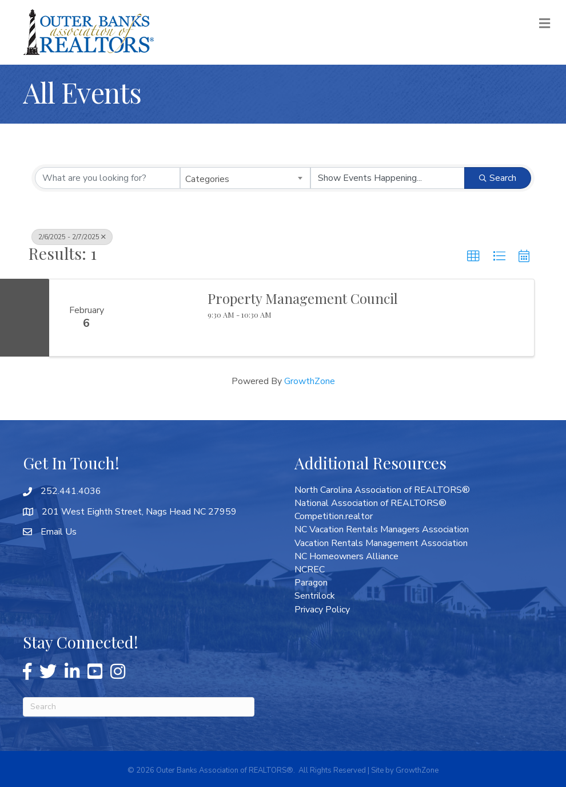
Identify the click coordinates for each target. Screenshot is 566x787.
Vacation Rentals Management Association (381, 543)
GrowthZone (309, 381)
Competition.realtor (333, 516)
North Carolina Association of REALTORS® (382, 490)
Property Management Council (303, 298)
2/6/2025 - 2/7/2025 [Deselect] (72, 237)
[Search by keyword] (107, 178)
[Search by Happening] (387, 178)
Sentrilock (314, 596)
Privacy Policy (322, 609)
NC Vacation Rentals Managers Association (381, 529)
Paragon (311, 582)
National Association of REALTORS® (370, 503)
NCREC (309, 569)
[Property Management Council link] (159, 317)
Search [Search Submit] (497, 178)
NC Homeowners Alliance (346, 556)
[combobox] (245, 178)
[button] (473, 256)
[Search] (138, 707)
